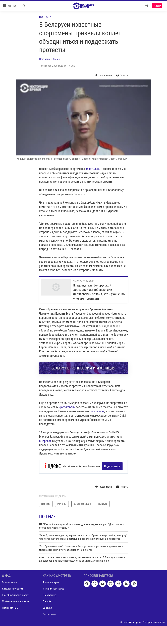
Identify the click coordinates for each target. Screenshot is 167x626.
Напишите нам (10, 606)
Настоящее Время (49, 59)
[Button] (103, 75)
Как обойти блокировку (15, 594)
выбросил (45, 441)
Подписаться (112, 466)
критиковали (67, 407)
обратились (92, 169)
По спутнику (50, 594)
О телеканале (9, 581)
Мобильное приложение (15, 600)
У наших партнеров (53, 587)
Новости (45, 17)
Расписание (49, 613)
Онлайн (47, 600)
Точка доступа (51, 581)
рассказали (97, 411)
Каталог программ (12, 587)
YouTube (47, 606)
